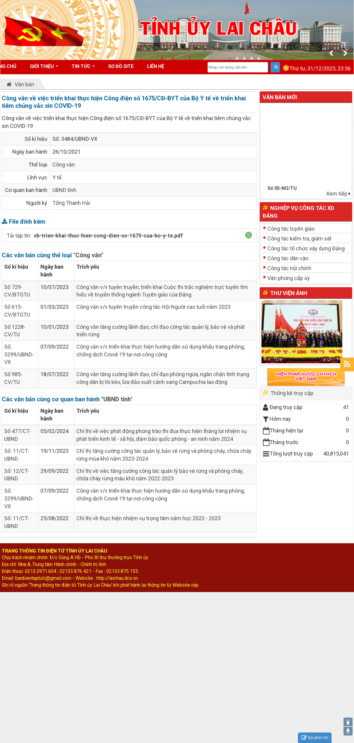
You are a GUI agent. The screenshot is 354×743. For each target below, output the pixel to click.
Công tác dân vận (287, 258)
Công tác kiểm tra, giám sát (299, 238)
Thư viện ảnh (288, 293)
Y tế (57, 177)
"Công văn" (88, 255)
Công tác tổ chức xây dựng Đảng (306, 248)
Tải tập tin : (95, 235)
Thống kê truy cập (291, 393)
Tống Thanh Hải (71, 203)
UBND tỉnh (64, 190)
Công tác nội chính (289, 268)
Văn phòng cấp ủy (288, 278)
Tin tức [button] (83, 68)
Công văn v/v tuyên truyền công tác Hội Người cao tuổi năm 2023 (153, 307)
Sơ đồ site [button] (121, 66)
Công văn (63, 164)
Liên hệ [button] (155, 66)
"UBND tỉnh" (117, 399)
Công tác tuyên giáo (290, 229)
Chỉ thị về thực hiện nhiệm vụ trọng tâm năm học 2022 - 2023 (148, 518)
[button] (248, 235)
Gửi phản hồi (314, 738)
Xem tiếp (338, 193)
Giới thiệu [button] (44, 68)
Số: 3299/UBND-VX (19, 354)
